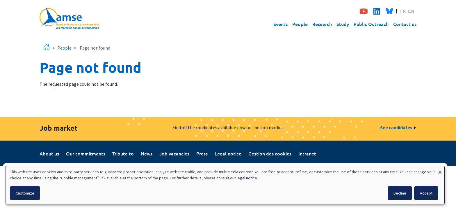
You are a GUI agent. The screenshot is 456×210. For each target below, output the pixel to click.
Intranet (307, 153)
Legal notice (228, 153)
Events (280, 24)
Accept (426, 193)
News (146, 153)
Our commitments (85, 153)
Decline (399, 193)
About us (49, 153)
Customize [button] (25, 193)
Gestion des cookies (269, 153)
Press (202, 153)
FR (403, 11)
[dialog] (225, 185)
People (300, 24)
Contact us (404, 24)
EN (411, 11)
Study (342, 24)
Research (322, 24)
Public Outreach (371, 24)
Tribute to (123, 153)
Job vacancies (174, 153)
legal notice (247, 178)
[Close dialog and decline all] (440, 169)
